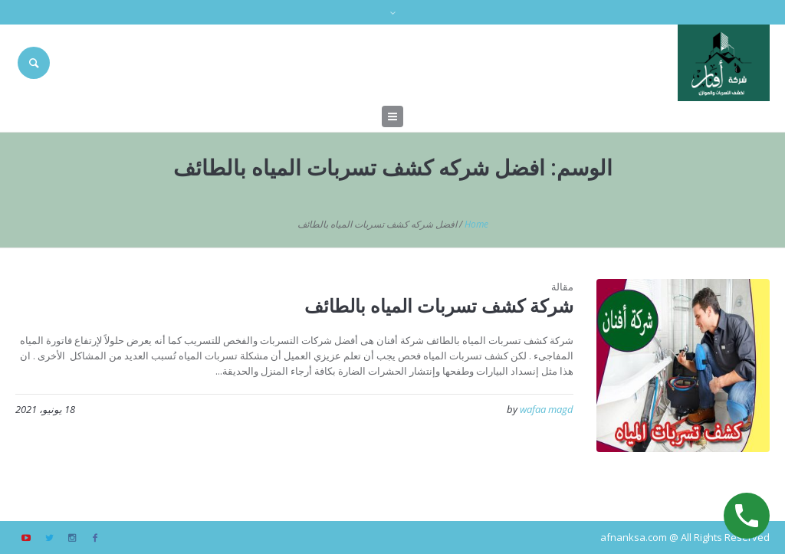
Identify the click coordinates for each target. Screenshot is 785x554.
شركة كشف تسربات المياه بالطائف (438, 305)
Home (476, 224)
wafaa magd (546, 409)
